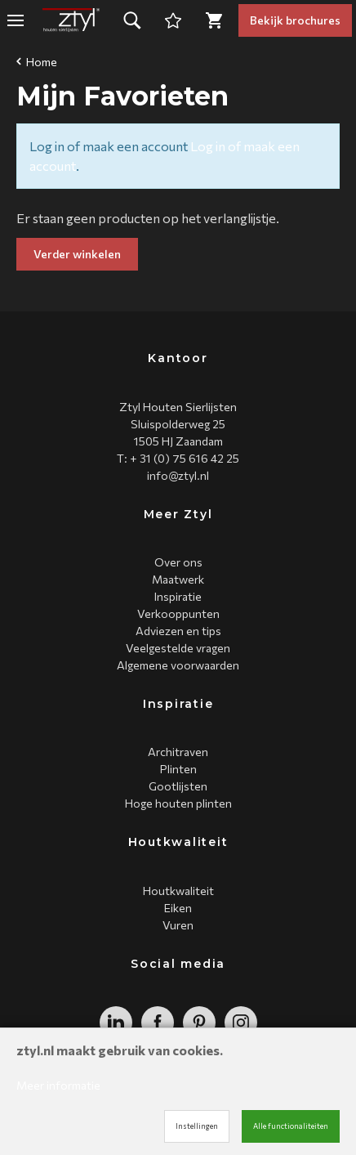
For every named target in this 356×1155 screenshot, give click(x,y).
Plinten (178, 769)
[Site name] (71, 20)
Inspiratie (178, 596)
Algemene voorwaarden (178, 665)
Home (36, 62)
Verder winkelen (77, 254)
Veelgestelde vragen (178, 648)
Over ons (178, 562)
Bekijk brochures (295, 20)
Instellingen (197, 1125)
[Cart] (173, 20)
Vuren (178, 925)
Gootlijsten (178, 786)
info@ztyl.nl (178, 475)
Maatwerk (178, 579)
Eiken (178, 908)
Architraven (178, 752)
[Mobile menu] (15, 20)
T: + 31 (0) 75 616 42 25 (178, 458)
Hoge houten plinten (178, 803)
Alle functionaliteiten (290, 1125)
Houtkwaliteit (178, 891)
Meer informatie (58, 1085)
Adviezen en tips (178, 631)
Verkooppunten (178, 613)
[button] (132, 20)
